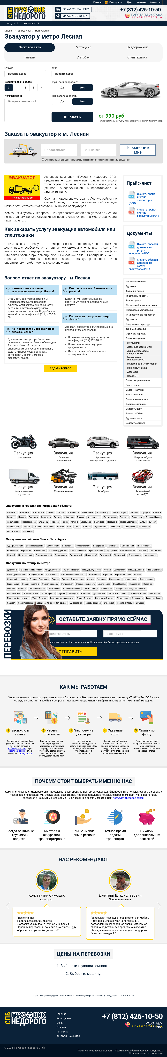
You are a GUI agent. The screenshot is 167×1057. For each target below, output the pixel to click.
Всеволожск (87, 512)
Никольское (144, 527)
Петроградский (25, 555)
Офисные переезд (136, 333)
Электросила (104, 584)
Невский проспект (30, 584)
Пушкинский (91, 555)
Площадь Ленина (136, 570)
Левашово (86, 522)
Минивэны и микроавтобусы (135, 358)
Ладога (57, 517)
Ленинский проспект (16, 579)
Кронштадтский (96, 550)
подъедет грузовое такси (128, 797)
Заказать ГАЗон (134, 413)
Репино (50, 512)
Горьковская (13, 584)
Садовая (11, 603)
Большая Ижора (153, 517)
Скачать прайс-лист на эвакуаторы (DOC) (142, 198)
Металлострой (119, 512)
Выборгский (99, 546)
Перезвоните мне (137, 150)
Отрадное (145, 512)
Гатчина (80, 517)
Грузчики (131, 286)
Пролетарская (47, 593)
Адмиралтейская (153, 598)
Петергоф (124, 517)
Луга (69, 527)
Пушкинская (52, 574)
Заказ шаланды (134, 394)
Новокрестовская (37, 589)
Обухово (61, 593)
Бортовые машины (136, 404)
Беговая (22, 589)
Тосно (77, 527)
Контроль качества (68, 1036)
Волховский (67, 546)
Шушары (140, 603)
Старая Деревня (84, 598)
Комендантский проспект (62, 598)
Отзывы (141, 2)
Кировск (157, 512)
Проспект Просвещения (73, 579)
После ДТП (133, 376)
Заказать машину (76, 9)
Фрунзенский (135, 555)
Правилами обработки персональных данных (107, 160)
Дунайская (109, 603)
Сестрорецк (38, 512)
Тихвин (27, 527)
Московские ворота (85, 584)
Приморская (54, 589)
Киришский (12, 550)
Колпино (11, 517)
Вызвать (72, 117)
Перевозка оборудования (140, 310)
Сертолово (25, 512)
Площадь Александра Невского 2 (130, 589)
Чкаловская (122, 598)
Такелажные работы (137, 295)
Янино (65, 522)
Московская (134, 584)
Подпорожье (129, 527)
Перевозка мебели (136, 281)
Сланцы (87, 527)
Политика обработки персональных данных (139, 1050)
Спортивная (137, 598)
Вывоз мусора (134, 300)
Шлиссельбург (103, 512)
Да (62, 87)
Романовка (73, 512)
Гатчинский (113, 546)
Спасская (85, 593)
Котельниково (109, 517)
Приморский (61, 555)
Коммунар (46, 517)
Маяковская (106, 589)
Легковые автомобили (139, 347)
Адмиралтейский (15, 546)
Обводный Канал (44, 603)
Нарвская (107, 574)
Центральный (150, 555)
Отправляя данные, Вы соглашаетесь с (86, 159)
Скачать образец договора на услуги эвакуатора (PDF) (143, 264)
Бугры (142, 522)
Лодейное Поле (101, 527)
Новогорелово (29, 522)
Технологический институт (73, 574)
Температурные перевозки (140, 314)
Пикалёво (115, 527)
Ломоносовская (30, 593)
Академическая (52, 570)
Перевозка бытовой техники (141, 305)
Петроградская (146, 579)
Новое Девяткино (128, 522)
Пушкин (22, 517)
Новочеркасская (138, 593)
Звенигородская (25, 603)
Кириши (37, 527)
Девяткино (12, 570)
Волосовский (53, 546)
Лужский (142, 550)
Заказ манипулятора (137, 399)
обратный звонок (17, 751)
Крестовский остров (104, 598)
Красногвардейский (58, 550)
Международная (93, 603)
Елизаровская (13, 593)
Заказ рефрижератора (138, 380)
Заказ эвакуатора (135, 338)
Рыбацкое (73, 593)
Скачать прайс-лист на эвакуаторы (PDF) (148, 212)
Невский (11, 555)
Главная (97, 2)
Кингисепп (49, 527)
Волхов (60, 527)
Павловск (33, 517)
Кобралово (69, 517)
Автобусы (132, 372)
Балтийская (94, 574)
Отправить (70, 652)
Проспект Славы (124, 603)
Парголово (99, 522)
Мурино (74, 522)
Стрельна (43, 522)
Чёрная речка (130, 579)
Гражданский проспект (31, 570)
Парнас (55, 579)
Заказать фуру (134, 408)
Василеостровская (72, 589)
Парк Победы (119, 584)
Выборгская (119, 570)
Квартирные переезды (138, 324)
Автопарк (30, 23)
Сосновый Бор (14, 527)
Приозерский (76, 555)
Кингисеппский (144, 546)
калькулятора (25, 753)
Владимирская (36, 574)
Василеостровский (34, 546)
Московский (155, 550)
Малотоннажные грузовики (142, 363)
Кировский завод (123, 574)
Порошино (112, 522)
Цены (130, 2)
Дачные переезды (136, 329)
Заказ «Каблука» (135, 390)
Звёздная (148, 584)
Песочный (28, 531)
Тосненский (119, 555)
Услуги (11, 23)
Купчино (11, 589)
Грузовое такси (134, 418)
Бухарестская (76, 603)
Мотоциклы (133, 342)
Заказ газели (133, 385)
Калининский (127, 546)
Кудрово (55, 522)
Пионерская (114, 579)
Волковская (61, 603)
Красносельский (78, 550)
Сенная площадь (50, 584)
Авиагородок (13, 522)
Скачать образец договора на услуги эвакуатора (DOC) (143, 249)
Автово (137, 574)
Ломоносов (137, 517)
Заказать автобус (135, 423)
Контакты (155, 2)
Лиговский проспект (117, 593)
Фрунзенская (67, 584)
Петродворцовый (44, 555)
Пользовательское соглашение (146, 1053)
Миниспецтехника (137, 367)
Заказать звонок (75, 15)
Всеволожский (83, 546)
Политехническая (71, 570)
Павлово (134, 512)
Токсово (61, 512)
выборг (152, 522)
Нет (82, 87)
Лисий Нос (12, 512)
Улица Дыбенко (39, 598)
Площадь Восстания (16, 574)
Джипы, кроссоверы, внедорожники (138, 352)
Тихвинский (105, 555)
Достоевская (99, 593)
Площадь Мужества (91, 570)
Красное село (94, 517)
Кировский (26, 550)
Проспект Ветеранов (39, 579)
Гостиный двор (91, 589)
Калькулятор (116, 2)
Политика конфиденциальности (95, 1050)
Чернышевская (154, 570)
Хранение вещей (135, 291)
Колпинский (40, 550)
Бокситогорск (13, 531)
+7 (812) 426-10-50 (140, 10)
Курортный (112, 550)
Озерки (90, 579)
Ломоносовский (127, 550)
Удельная (101, 579)
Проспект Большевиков (18, 598)
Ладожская (154, 593)
